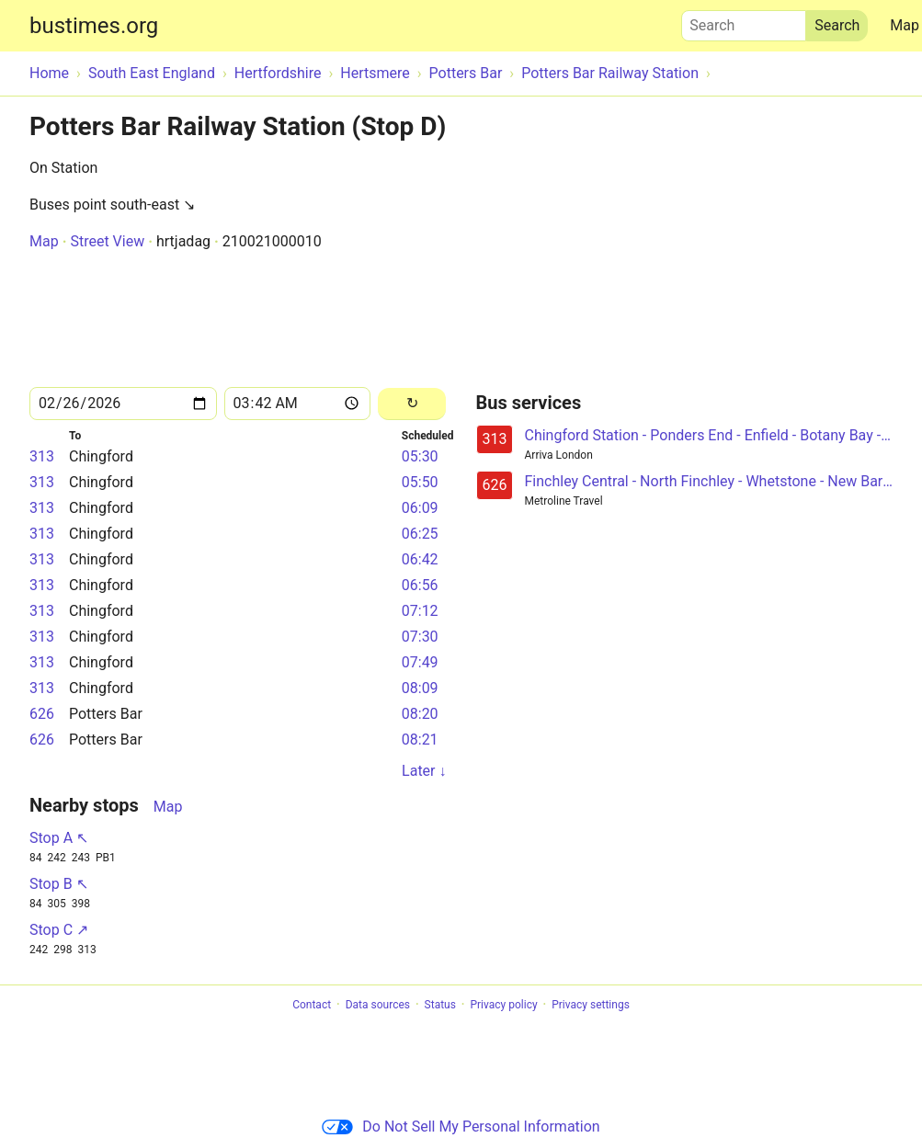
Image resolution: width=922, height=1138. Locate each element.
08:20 (420, 714)
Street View (107, 241)
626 (41, 714)
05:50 (420, 482)
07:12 (420, 611)
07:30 (420, 636)
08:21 (420, 739)
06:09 (420, 508)
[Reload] (412, 404)
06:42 (420, 559)
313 (41, 456)
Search (743, 21)
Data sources (378, 1004)
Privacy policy (503, 1004)
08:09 (420, 688)
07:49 (420, 662)
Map (44, 241)
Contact (311, 1004)
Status (440, 1004)
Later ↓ (424, 771)
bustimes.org (93, 26)
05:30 (420, 456)
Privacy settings (591, 1004)
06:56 (420, 585)
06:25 (420, 533)
